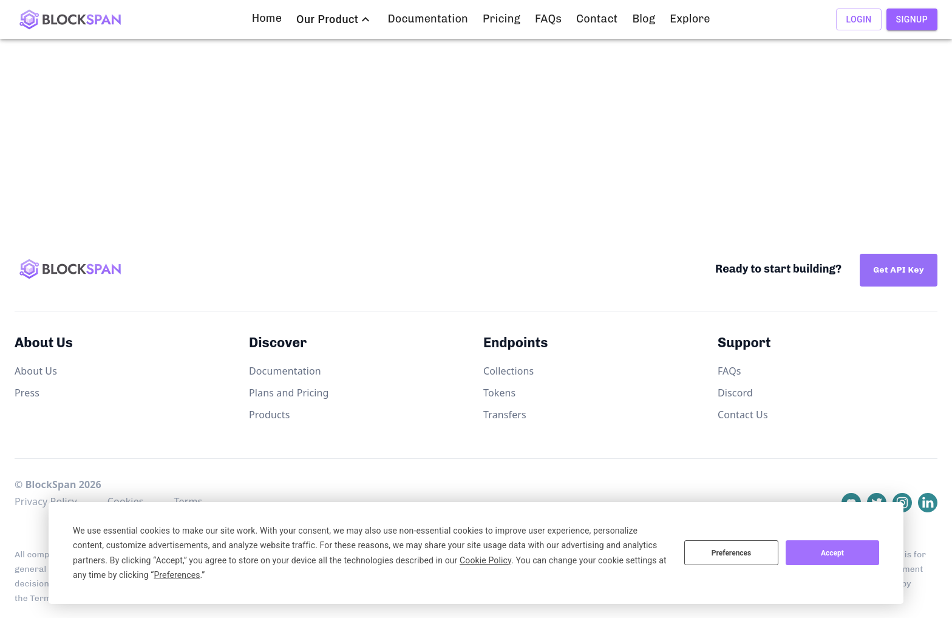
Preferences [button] (177, 575)
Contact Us (743, 414)
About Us (36, 371)
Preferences (732, 553)
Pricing (501, 18)
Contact (596, 18)
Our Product (327, 19)
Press (27, 392)
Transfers (504, 414)
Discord (735, 392)
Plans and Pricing (289, 392)
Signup (911, 19)
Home (267, 18)
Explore (690, 18)
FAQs (548, 18)
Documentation (427, 18)
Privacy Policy (46, 501)
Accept (832, 553)
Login (858, 19)
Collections (508, 371)
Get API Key (898, 270)
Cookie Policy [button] (485, 560)
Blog (643, 18)
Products (269, 414)
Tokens (499, 392)
